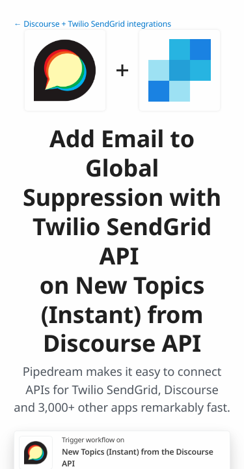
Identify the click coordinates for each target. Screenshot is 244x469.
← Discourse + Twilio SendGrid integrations (92, 23)
